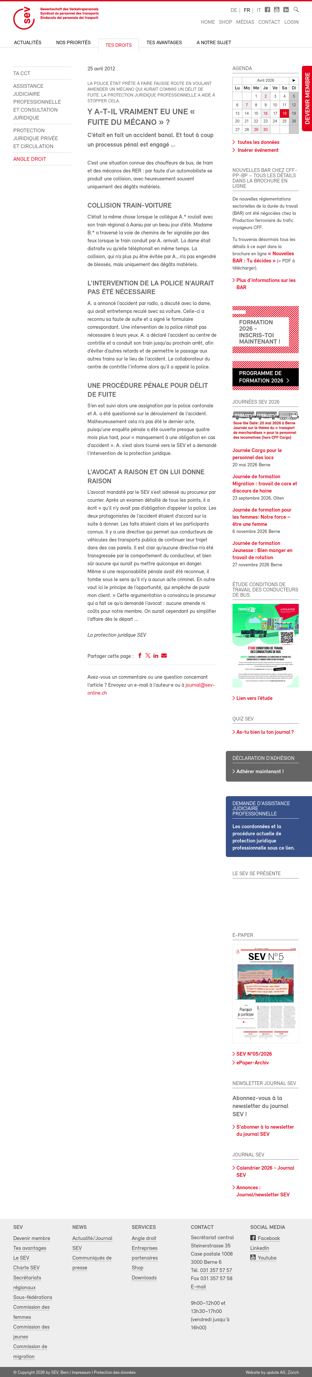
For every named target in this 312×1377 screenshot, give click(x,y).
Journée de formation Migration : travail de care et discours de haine (264, 482)
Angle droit (29, 159)
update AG (275, 1371)
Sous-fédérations (32, 1296)
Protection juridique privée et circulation (35, 138)
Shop (225, 22)
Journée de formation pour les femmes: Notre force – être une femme (261, 516)
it (259, 10)
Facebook (269, 1237)
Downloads (144, 1276)
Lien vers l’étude (254, 697)
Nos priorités (73, 42)
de (234, 10)
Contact (269, 22)
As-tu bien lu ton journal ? (265, 730)
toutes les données (257, 141)
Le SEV (21, 1256)
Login (291, 22)
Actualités (27, 42)
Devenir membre (308, 98)
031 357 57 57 (216, 1269)
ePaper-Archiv (252, 1061)
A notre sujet (214, 42)
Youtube (267, 1256)
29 (256, 128)
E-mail (198, 1285)
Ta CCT (21, 73)
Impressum (81, 1371)
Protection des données (114, 1371)
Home (208, 22)
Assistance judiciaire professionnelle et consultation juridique (37, 102)
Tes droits (119, 45)
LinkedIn (259, 1247)
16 (265, 113)
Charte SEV (26, 1266)
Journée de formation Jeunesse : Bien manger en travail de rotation (262, 549)
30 (265, 128)
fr (247, 10)
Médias (245, 22)
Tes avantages (164, 42)
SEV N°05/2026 (254, 1052)
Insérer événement (257, 149)
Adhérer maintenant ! (260, 770)
